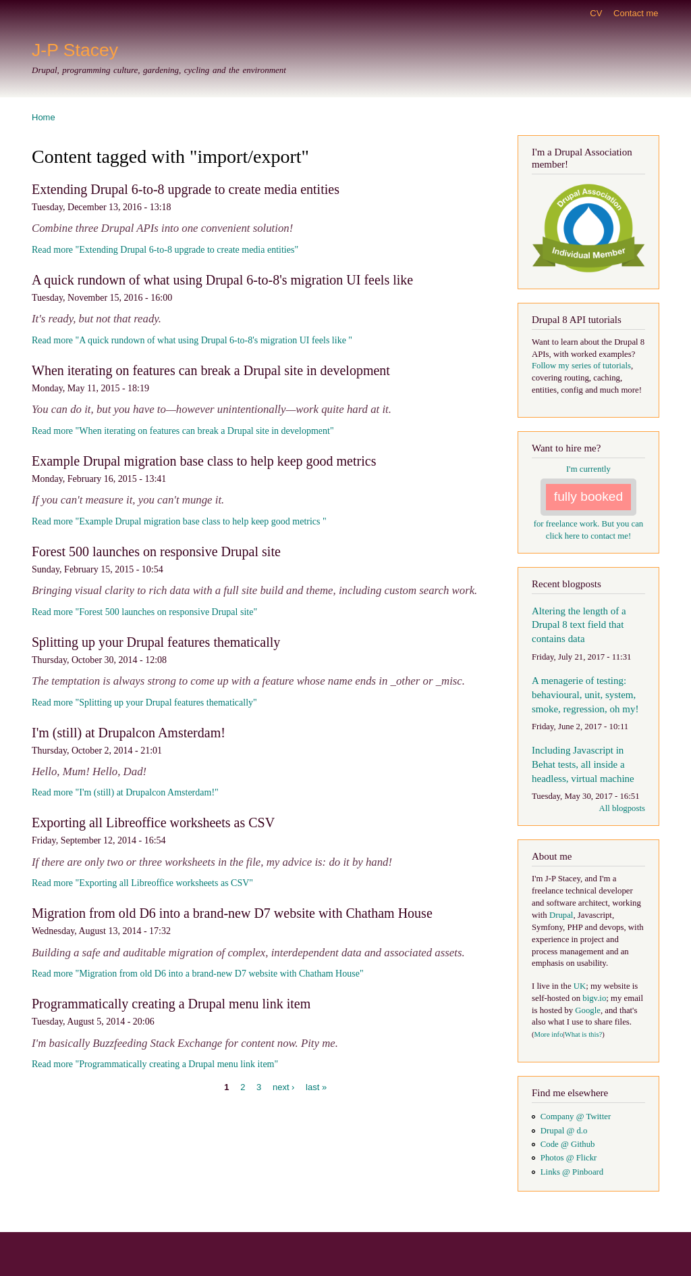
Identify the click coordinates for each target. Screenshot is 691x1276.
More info (548, 1034)
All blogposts (622, 808)
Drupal (561, 915)
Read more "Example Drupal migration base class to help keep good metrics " (179, 521)
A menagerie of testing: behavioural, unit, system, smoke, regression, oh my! (585, 694)
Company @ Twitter (576, 1116)
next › (284, 1086)
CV (596, 13)
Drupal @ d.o (564, 1130)
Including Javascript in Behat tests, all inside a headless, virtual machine (583, 764)
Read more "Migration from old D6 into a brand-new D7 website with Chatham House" (198, 973)
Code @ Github (568, 1144)
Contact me (635, 13)
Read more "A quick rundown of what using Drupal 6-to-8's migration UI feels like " (192, 340)
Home (43, 117)
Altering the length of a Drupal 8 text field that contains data (579, 625)
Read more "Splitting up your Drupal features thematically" (144, 702)
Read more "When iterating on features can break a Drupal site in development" (183, 431)
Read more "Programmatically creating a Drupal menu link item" (155, 1064)
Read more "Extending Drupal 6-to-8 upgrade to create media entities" (165, 250)
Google (588, 1010)
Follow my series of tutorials (581, 365)
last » (316, 1086)
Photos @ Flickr (569, 1157)
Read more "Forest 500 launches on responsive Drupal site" (144, 612)
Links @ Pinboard (572, 1172)
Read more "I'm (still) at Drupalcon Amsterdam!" (125, 792)
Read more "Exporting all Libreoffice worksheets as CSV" (142, 883)
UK (580, 986)
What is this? (584, 1034)
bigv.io (594, 998)
